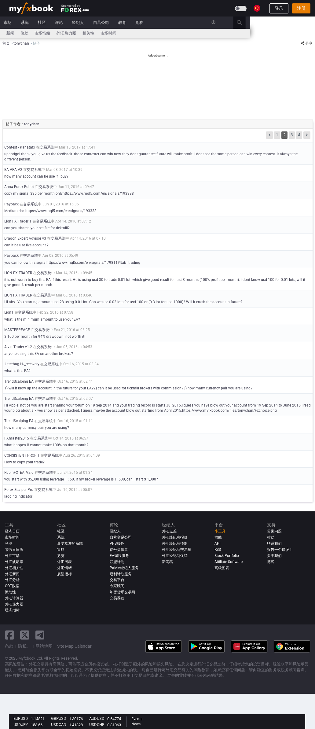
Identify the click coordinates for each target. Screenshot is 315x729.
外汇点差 (169, 531)
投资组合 (34, 22)
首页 (13, 22)
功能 (218, 537)
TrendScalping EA (19, 381)
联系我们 (274, 543)
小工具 (219, 531)
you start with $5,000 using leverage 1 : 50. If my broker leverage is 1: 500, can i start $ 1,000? (81, 479)
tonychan (31, 124)
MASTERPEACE (17, 330)
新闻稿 (167, 562)
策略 (60, 549)
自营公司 (166, 22)
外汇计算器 (55, 33)
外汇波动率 (14, 562)
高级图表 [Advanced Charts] (221, 568)
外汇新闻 (12, 574)
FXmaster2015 (16, 438)
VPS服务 (117, 543)
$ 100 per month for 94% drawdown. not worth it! (44, 336)
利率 (35, 33)
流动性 (10, 592)
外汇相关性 (14, 568)
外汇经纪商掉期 (175, 543)
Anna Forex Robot (19, 187)
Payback (11, 204)
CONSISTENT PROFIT (21, 455)
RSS (217, 549)
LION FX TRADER (18, 273)
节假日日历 (14, 549)
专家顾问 (117, 586)
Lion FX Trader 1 (17, 221)
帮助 (270, 537)
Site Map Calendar (74, 646)
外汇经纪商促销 (175, 556)
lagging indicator (18, 496)
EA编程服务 (119, 556)
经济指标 (12, 610)
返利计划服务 (121, 574)
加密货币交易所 (122, 592)
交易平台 (117, 580)
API (217, 543)
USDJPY (20, 724)
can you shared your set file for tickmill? (37, 228)
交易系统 (47, 147)
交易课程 (117, 598)
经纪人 (143, 22)
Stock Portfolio (226, 556)
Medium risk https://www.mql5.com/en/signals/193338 (50, 211)
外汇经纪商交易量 (176, 549)
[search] (307, 23)
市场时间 (173, 33)
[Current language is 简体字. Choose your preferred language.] (257, 8)
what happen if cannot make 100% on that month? (46, 445)
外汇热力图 (131, 33)
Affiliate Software (228, 562)
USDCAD (58, 724)
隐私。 (24, 646)
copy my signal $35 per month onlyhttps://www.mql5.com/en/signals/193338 (69, 193)
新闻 (56, 22)
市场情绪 (107, 33)
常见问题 (274, 531)
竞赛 (204, 22)
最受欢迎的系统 (70, 543)
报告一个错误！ (280, 549)
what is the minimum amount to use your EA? (42, 319)
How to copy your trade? (24, 462)
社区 (107, 22)
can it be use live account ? (26, 245)
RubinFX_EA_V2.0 (19, 472)
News (136, 724)
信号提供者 (119, 549)
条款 (9, 646)
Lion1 (8, 312)
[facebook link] (9, 635)
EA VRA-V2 (13, 170)
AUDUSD (96, 718)
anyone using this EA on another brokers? (38, 354)
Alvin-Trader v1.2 (18, 347)
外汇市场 (12, 556)
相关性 (153, 33)
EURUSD (20, 718)
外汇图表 (64, 562)
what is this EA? (17, 371)
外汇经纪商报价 (175, 537)
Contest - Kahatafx (19, 147)
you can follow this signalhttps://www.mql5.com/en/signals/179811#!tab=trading (72, 262)
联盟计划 (117, 562)
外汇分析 (12, 580)
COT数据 (12, 586)
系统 (90, 22)
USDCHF (96, 724)
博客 (270, 562)
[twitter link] (24, 635)
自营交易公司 (121, 537)
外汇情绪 (64, 568)
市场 (73, 22)
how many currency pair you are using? (36, 427)
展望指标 (64, 574)
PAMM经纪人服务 (124, 568)
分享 (307, 43)
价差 (89, 33)
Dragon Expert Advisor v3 (25, 238)
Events (136, 719)
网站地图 (44, 646)
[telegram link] (40, 635)
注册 (301, 8)
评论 (124, 22)
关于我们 (274, 556)
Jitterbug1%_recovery (21, 364)
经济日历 (17, 33)
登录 (279, 8)
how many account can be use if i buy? (36, 176)
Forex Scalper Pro (18, 490)
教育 (187, 22)
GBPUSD (58, 718)
